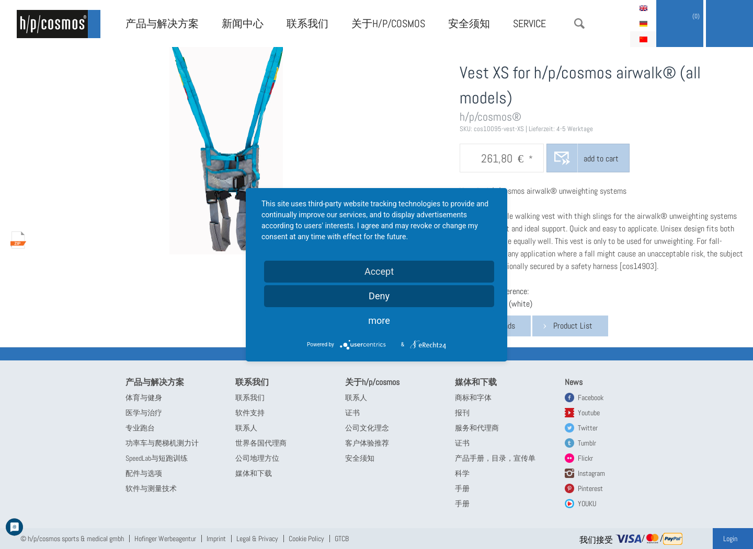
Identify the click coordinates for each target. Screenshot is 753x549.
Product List (572, 325)
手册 (462, 488)
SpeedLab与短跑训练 (157, 458)
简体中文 (643, 39)
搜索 (579, 23)
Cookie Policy (306, 538)
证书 (352, 412)
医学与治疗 (144, 412)
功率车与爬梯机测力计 (162, 443)
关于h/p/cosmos (388, 23)
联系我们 (307, 23)
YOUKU (587, 503)
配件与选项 (144, 473)
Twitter (588, 428)
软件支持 (250, 412)
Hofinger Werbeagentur (165, 538)
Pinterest (590, 488)
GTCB (342, 538)
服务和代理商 (477, 428)
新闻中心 (243, 23)
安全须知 (469, 23)
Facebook (590, 397)
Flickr (585, 458)
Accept (379, 271)
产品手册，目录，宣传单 (495, 458)
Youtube (589, 412)
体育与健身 (144, 397)
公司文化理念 (367, 428)
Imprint (216, 538)
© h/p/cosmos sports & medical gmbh (72, 538)
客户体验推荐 (367, 443)
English (643, 8)
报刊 (462, 412)
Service (529, 23)
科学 (462, 473)
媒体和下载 (253, 473)
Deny (379, 295)
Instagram (591, 473)
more (379, 320)
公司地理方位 (257, 458)
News (574, 382)
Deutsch (643, 23)
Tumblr (587, 443)
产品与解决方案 (162, 23)
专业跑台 (140, 428)
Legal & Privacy (257, 538)
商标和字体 (473, 397)
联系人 (246, 428)
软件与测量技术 (151, 488)
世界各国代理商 (261, 443)
